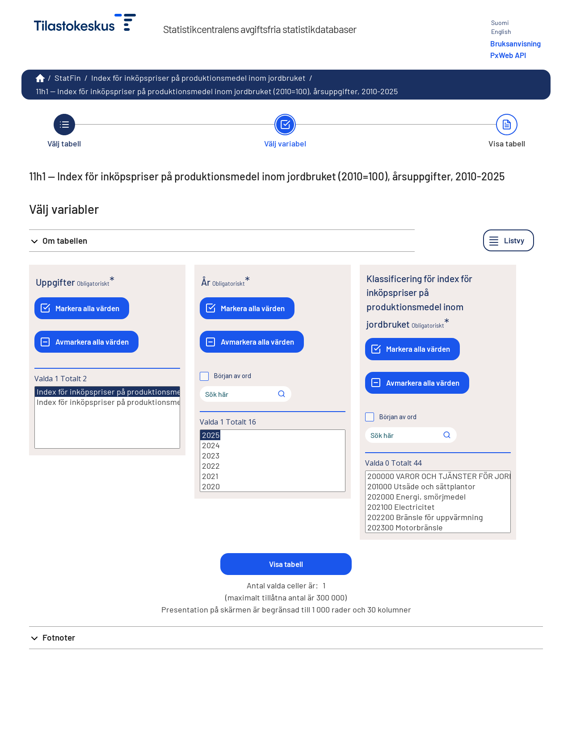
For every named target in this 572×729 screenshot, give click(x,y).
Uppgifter (55, 281)
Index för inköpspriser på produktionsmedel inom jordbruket (198, 78)
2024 (272, 445)
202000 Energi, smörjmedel (438, 497)
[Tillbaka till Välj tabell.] (64, 131)
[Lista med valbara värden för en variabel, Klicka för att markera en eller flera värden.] (107, 417)
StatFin (68, 78)
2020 (272, 486)
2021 (272, 476)
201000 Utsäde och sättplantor (438, 486)
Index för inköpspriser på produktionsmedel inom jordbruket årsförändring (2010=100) (107, 402)
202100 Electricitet (438, 507)
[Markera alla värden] (81, 308)
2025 (210, 435)
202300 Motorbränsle (438, 527)
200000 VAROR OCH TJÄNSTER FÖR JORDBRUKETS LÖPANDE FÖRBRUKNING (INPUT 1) (438, 476)
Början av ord (232, 375)
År (205, 281)
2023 (272, 455)
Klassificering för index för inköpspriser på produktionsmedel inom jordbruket (419, 301)
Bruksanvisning (515, 43)
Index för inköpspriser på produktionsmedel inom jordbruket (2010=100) (162, 392)
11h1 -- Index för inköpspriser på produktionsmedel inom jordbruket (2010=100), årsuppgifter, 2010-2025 (217, 91)
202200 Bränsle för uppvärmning (438, 517)
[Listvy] (508, 240)
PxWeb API (508, 54)
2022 (272, 466)
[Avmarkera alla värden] (86, 342)
